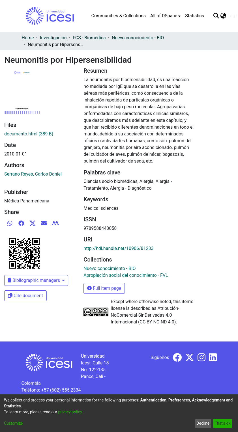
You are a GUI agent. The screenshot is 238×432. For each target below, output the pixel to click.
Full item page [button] (104, 288)
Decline (202, 423)
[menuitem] (165, 15)
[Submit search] (216, 15)
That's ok (222, 423)
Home (28, 37)
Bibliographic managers (34, 280)
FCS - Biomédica (89, 37)
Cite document (25, 295)
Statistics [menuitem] (194, 15)
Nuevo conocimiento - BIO (138, 37)
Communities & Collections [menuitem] (118, 15)
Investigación (53, 37)
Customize (13, 423)
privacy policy (70, 412)
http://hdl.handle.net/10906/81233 (118, 248)
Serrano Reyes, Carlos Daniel (33, 174)
